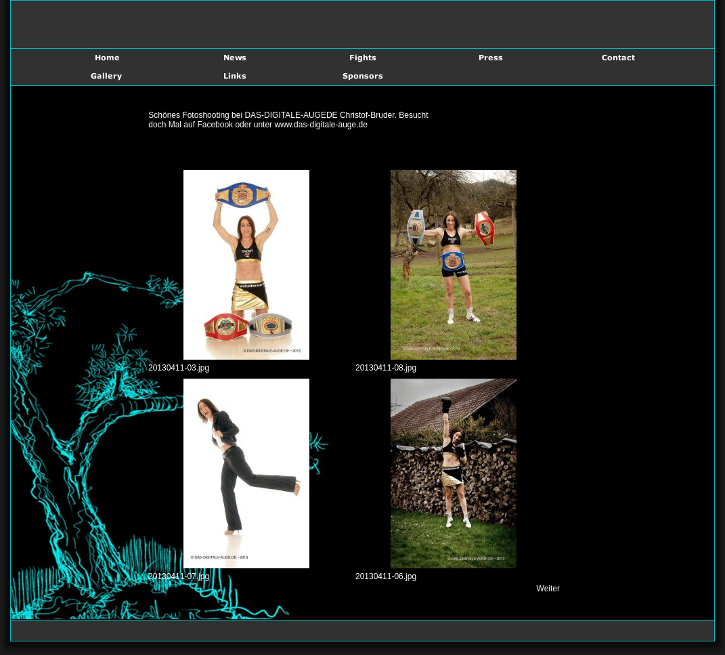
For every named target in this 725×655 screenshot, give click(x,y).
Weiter (548, 588)
